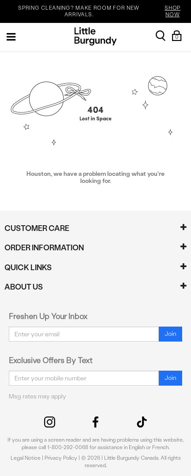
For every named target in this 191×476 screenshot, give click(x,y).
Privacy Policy (61, 458)
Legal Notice (26, 458)
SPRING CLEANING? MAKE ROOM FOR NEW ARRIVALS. (103, 11)
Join (170, 334)
